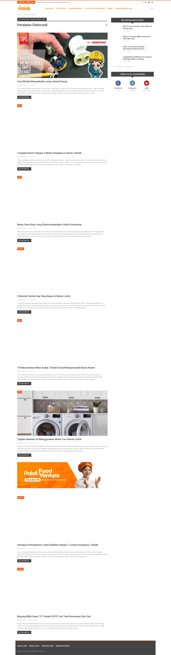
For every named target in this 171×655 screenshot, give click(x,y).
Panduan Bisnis (75, 8)
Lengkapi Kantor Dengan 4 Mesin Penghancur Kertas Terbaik (49, 153)
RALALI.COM (22, 646)
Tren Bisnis (61, 8)
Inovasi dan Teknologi (95, 8)
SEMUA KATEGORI (62, 646)
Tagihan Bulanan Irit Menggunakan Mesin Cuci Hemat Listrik (49, 439)
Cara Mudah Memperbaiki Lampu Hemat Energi (42, 81)
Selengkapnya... (24, 97)
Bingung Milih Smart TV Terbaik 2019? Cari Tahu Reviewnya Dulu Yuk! (54, 616)
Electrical (22, 34)
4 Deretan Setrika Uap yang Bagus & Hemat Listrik (44, 296)
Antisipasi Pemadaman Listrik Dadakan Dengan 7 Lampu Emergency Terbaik (58, 544)
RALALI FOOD (34, 646)
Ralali (110, 8)
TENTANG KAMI (47, 646)
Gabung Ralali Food (123, 8)
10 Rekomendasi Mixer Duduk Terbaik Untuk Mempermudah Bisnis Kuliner (56, 367)
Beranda (49, 8)
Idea (19, 105)
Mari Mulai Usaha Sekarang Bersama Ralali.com (53, 2)
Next (120, 67)
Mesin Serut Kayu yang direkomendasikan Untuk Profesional (49, 224)
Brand (20, 569)
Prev (114, 67)
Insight (20, 249)
